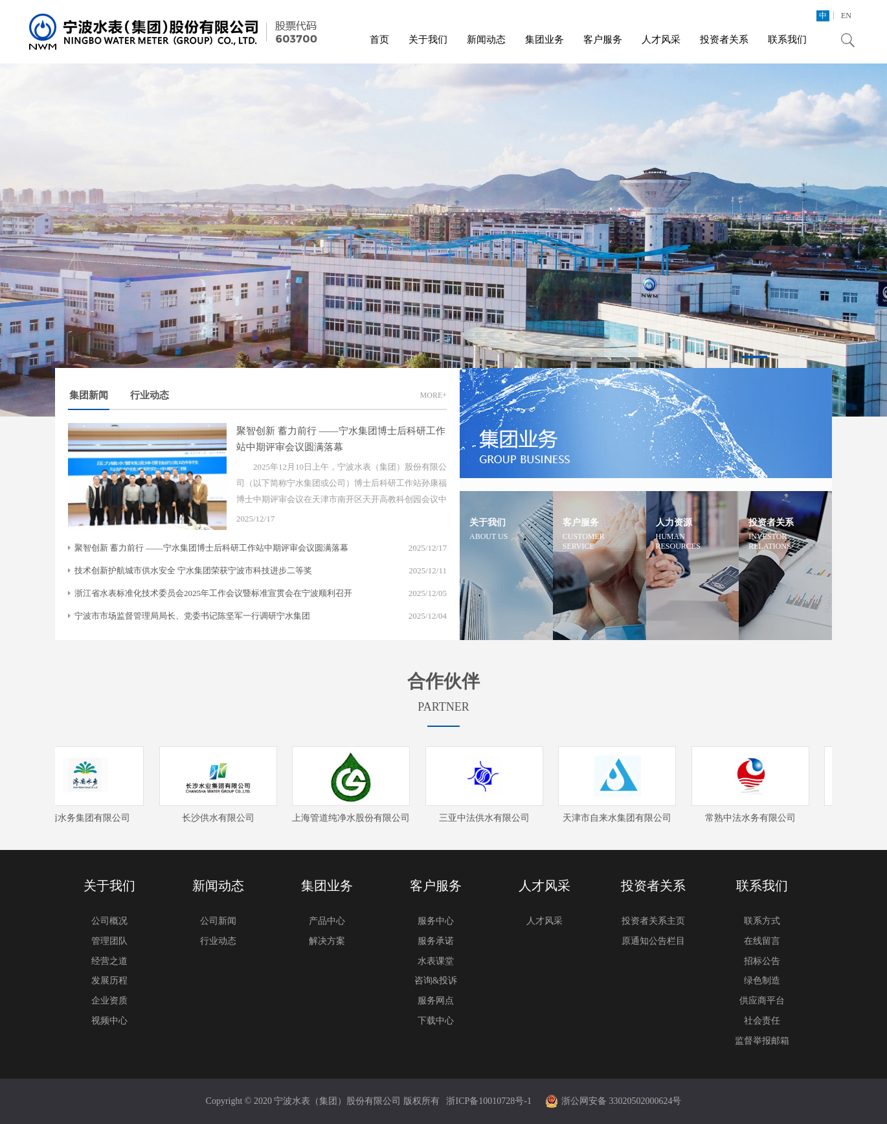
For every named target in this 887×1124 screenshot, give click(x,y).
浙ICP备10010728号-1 (488, 1101)
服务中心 (436, 921)
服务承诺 (436, 941)
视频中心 (109, 1021)
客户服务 (602, 39)
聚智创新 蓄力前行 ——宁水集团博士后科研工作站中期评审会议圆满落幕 (211, 548)
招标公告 (762, 961)
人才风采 (661, 39)
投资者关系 (724, 39)
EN (846, 15)
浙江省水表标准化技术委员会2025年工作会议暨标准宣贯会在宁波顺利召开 (213, 593)
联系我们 (787, 39)
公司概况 (109, 921)
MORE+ (433, 395)
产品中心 (327, 921)
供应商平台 (762, 1000)
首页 (379, 39)
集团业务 (544, 39)
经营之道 (109, 961)
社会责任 (762, 1021)
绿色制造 (762, 980)
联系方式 (762, 921)
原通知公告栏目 (653, 941)
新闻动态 (486, 39)
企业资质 (109, 1000)
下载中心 (436, 1021)
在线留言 (762, 941)
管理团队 (109, 941)
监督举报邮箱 (762, 1041)
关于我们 (428, 39)
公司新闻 (218, 921)
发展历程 (109, 980)
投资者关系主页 (653, 921)
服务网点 (436, 1000)
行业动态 (149, 395)
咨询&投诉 (436, 980)
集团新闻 (88, 400)
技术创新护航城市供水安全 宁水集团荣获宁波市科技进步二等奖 (193, 570)
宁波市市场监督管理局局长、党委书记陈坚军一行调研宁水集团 (192, 616)
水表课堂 (436, 961)
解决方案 (327, 941)
